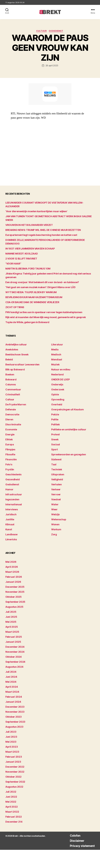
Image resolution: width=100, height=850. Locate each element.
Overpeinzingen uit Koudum (67, 409)
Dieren (9, 419)
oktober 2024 (13, 657)
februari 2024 (13, 697)
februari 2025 (13, 637)
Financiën (11, 459)
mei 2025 (10, 622)
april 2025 (11, 627)
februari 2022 (13, 817)
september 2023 (15, 722)
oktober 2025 (13, 597)
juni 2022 (11, 797)
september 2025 (15, 602)
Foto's (8, 464)
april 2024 (11, 687)
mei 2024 (10, 682)
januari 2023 (13, 762)
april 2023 (11, 747)
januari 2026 (13, 582)
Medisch (56, 354)
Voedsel (56, 499)
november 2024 (14, 652)
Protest (55, 434)
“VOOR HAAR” (13, 263)
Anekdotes (11, 349)
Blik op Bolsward (15, 369)
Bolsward (10, 379)
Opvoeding (57, 399)
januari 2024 (13, 702)
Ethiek (9, 439)
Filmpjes (10, 449)
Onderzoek (57, 389)
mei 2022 (10, 802)
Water (55, 504)
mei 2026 (10, 562)
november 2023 (14, 712)
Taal (53, 464)
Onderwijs (57, 384)
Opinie (55, 394)
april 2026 (11, 567)
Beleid (9, 359)
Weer (54, 509)
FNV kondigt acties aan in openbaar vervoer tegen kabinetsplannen (43, 312)
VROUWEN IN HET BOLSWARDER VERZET (29, 225)
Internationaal (13, 504)
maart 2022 (12, 812)
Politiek (55, 424)
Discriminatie (13, 424)
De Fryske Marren (15, 404)
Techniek (56, 469)
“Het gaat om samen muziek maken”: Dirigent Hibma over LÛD (40, 287)
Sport (54, 449)
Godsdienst (56, 31)
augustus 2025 (14, 607)
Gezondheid (12, 479)
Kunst (8, 529)
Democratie (12, 414)
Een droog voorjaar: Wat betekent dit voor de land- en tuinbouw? (42, 282)
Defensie (10, 409)
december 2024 (14, 647)
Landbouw (11, 534)
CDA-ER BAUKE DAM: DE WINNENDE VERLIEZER (32, 302)
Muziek (55, 364)
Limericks (11, 539)
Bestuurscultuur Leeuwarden (22, 364)
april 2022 (11, 807)
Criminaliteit (12, 394)
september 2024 (15, 662)
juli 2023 (10, 732)
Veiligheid (57, 479)
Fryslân (9, 469)
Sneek (55, 439)
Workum (56, 529)
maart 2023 (12, 752)
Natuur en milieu (60, 369)
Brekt (15, 836)
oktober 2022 (13, 777)
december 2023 (14, 707)
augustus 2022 (14, 787)
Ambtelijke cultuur (16, 344)
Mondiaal (56, 359)
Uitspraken (57, 474)
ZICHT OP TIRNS (14, 307)
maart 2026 (12, 572)
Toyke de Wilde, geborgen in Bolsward (27, 322)
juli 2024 (10, 672)
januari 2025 (13, 642)
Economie (11, 429)
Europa (9, 444)
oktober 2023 (13, 717)
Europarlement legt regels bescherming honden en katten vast (41, 235)
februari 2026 (13, 577)
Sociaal (55, 444)
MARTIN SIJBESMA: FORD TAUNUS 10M (27, 268)
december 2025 (14, 587)
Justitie (9, 519)
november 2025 (14, 592)
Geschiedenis (13, 474)
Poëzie (55, 414)
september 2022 (15, 782)
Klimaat (9, 524)
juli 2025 (10, 612)
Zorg (54, 534)
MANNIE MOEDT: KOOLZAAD (21, 253)
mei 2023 (10, 742)
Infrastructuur (13, 494)
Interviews (11, 509)
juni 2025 (11, 617)
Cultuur (41, 31)
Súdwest (56, 459)
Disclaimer (75, 841)
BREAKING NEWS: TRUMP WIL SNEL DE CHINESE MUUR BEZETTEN (43, 230)
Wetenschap (58, 519)
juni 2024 (11, 677)
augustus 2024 (14, 667)
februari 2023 (13, 757)
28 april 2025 (52, 65)
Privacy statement (81, 846)
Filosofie (10, 454)
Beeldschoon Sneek (16, 354)
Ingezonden (12, 499)
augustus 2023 (14, 727)
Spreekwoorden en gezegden (68, 454)
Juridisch (10, 514)
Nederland (57, 374)
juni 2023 (11, 737)
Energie (9, 434)
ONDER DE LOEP (60, 379)
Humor (9, 489)
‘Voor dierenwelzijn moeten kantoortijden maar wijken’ (36, 211)
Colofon (73, 836)
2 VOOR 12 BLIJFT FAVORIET (21, 258)
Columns (10, 384)
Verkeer (56, 489)
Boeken (9, 374)
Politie (54, 419)
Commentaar (13, 389)
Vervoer (56, 494)
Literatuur (57, 344)
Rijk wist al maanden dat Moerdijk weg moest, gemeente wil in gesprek (45, 317)
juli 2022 (10, 792)
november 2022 (14, 772)
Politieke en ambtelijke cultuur (68, 429)
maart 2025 (12, 632)
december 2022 (14, 767)
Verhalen (56, 484)
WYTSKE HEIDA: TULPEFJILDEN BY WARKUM (31, 292)
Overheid (56, 404)
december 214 (13, 822)
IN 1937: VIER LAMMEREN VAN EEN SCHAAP (30, 248)
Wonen (55, 524)
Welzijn (55, 514)
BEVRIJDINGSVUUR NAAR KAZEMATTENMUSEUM (33, 297)
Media (55, 349)
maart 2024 (12, 692)
